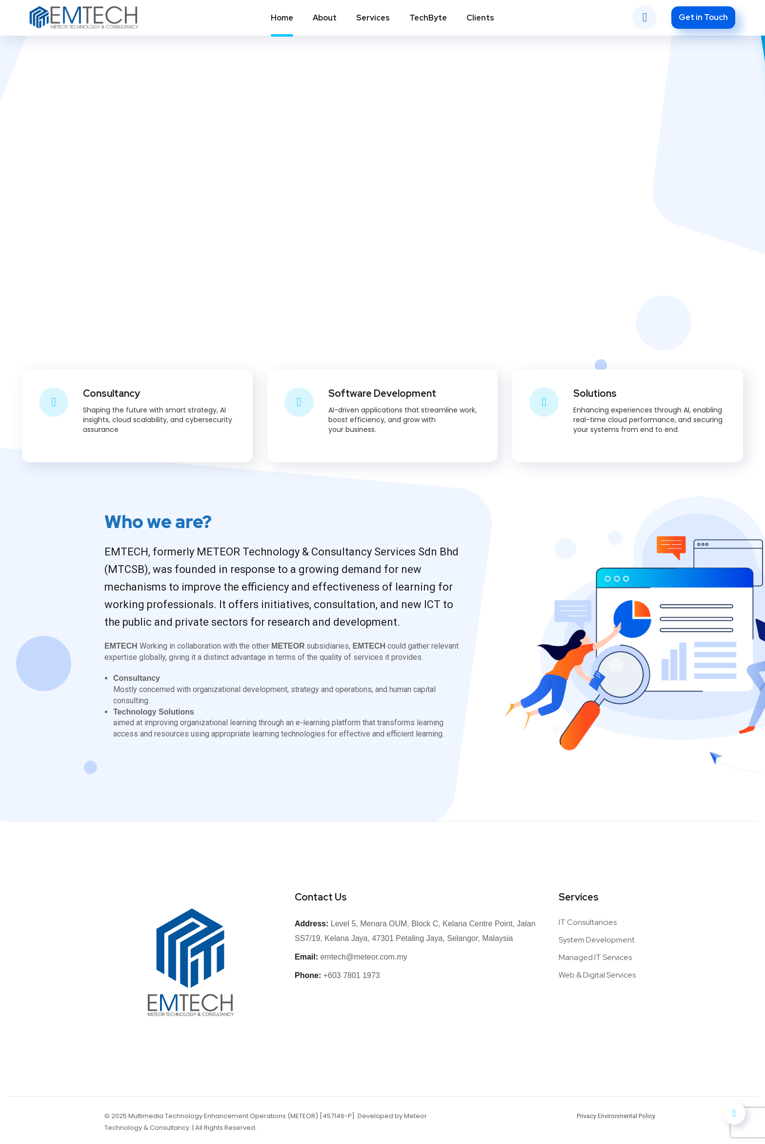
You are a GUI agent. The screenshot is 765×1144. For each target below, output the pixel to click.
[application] (762, 1141)
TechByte (428, 18)
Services (373, 18)
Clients (480, 18)
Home (282, 18)
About (325, 18)
